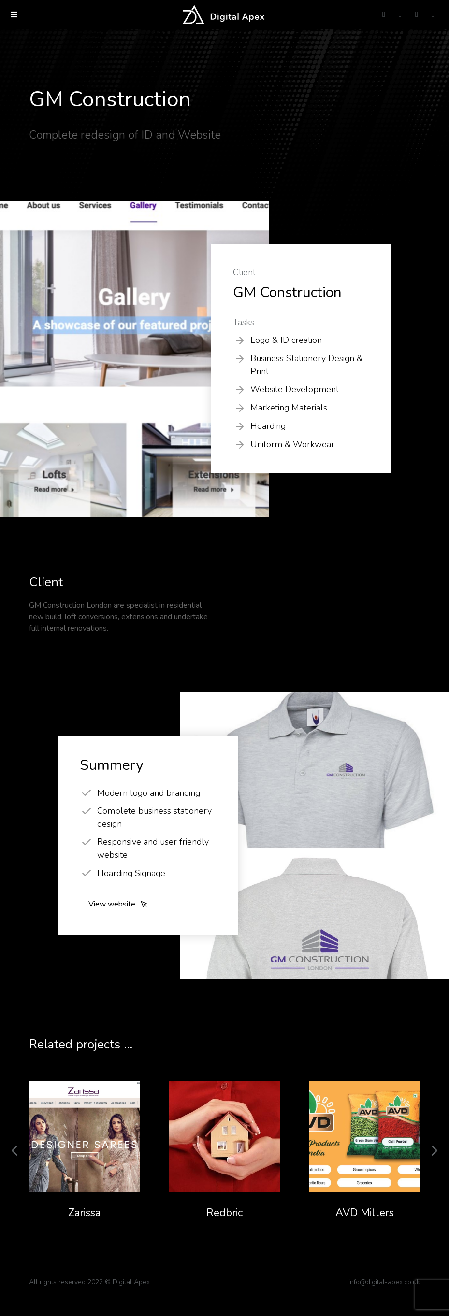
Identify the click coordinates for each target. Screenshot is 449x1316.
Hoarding (268, 426)
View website (118, 904)
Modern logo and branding (148, 793)
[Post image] (84, 1136)
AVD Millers (364, 1212)
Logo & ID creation (286, 340)
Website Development (294, 389)
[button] (14, 14)
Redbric (224, 1212)
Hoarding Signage (131, 873)
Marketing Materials (288, 407)
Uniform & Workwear (292, 444)
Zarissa (84, 1212)
